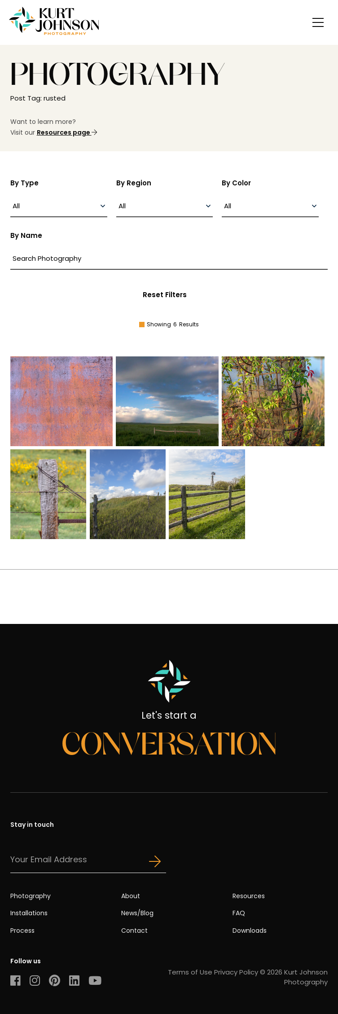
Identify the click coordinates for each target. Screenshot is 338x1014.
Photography (30, 895)
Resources (249, 895)
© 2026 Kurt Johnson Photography (294, 977)
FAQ (239, 913)
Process (22, 930)
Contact (134, 930)
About (130, 895)
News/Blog (137, 913)
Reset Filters (165, 294)
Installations (29, 913)
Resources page (67, 132)
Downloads (250, 930)
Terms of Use (190, 972)
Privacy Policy (236, 972)
